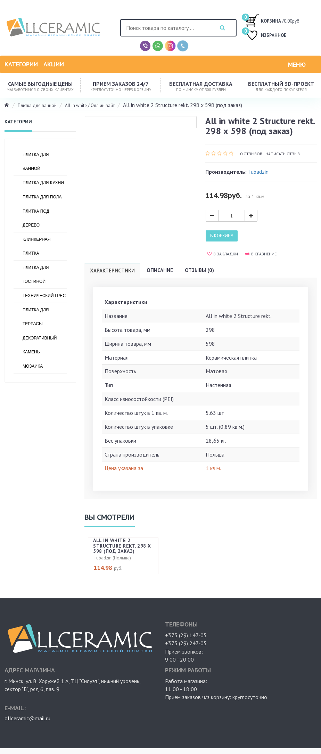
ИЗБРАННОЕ (265, 36)
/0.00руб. (273, 20)
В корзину (221, 236)
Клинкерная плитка (37, 246)
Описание (160, 270)
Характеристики (112, 270)
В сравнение (261, 253)
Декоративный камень (40, 345)
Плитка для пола (42, 197)
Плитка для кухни (43, 182)
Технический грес (44, 295)
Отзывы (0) (199, 270)
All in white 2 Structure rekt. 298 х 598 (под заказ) (122, 545)
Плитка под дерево (36, 218)
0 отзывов (251, 153)
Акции (53, 64)
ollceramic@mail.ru (27, 718)
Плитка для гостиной (36, 274)
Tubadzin (258, 171)
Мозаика (33, 366)
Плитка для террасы (36, 317)
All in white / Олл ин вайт (90, 105)
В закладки (222, 253)
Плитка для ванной (37, 105)
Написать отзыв (282, 153)
